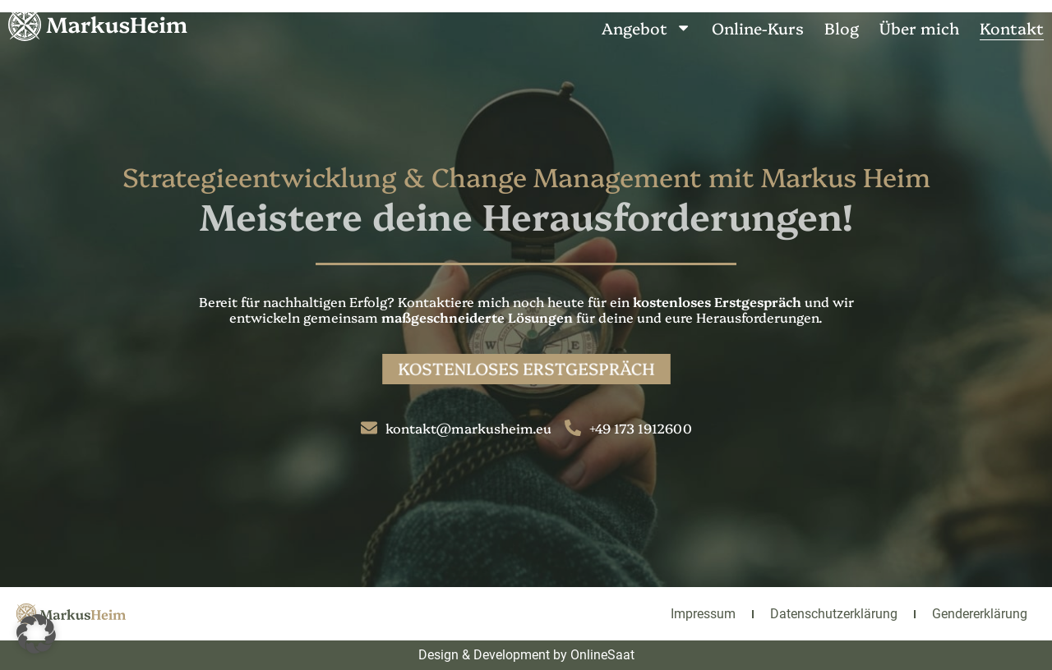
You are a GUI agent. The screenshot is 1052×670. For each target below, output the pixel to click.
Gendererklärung (979, 614)
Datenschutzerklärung (833, 614)
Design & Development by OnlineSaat (526, 655)
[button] (36, 634)
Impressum (703, 614)
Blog (841, 27)
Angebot (646, 28)
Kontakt (1012, 27)
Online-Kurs (758, 27)
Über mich (919, 27)
